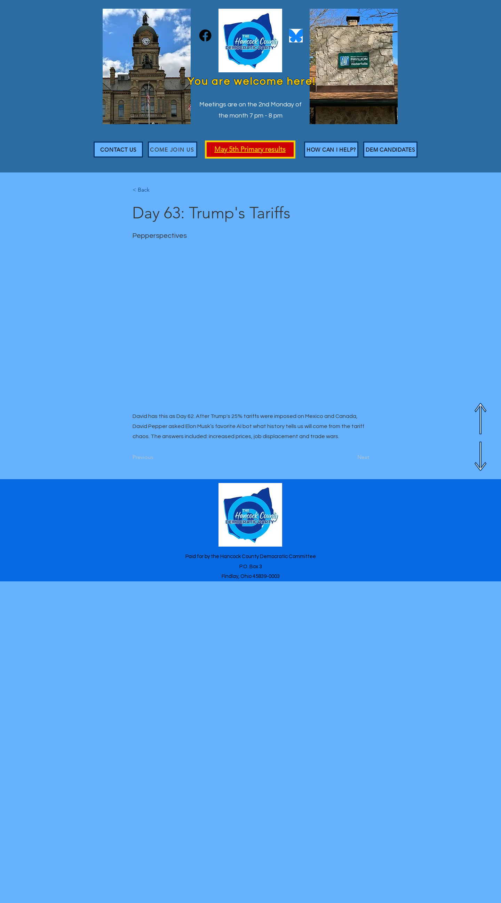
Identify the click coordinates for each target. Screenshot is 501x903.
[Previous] (155, 457)
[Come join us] (172, 150)
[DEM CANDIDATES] (390, 150)
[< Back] (155, 190)
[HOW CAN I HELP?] (331, 150)
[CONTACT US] (118, 150)
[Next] (351, 457)
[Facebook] (205, 35)
